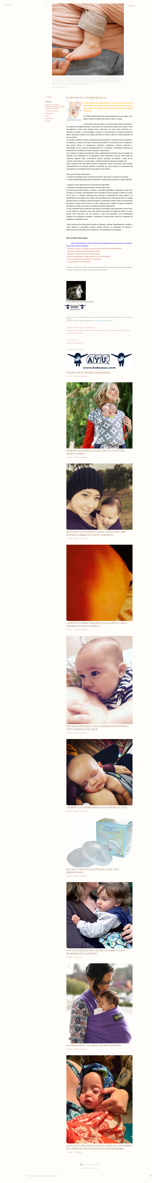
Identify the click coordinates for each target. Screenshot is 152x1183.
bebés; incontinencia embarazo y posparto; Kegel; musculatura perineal (54, 106)
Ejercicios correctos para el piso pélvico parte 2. (84, 254)
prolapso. (48, 121)
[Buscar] (131, 5)
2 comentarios (78, 1152)
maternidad (49, 113)
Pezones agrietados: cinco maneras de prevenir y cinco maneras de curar (97, 728)
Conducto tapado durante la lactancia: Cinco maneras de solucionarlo (96, 625)
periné (47, 116)
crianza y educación (51, 111)
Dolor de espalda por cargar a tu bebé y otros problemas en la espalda (95, 952)
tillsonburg (95, 1168)
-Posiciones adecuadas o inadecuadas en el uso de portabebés (88, 256)
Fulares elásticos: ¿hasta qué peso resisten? (93, 1045)
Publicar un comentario (74, 343)
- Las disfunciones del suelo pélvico (78, 262)
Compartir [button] (48, 97)
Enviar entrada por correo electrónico (84, 327)
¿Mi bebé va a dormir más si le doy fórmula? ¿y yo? (96, 807)
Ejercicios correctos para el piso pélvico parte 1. (84, 251)
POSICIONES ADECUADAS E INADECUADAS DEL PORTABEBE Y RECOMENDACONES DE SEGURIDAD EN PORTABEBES (99, 1147)
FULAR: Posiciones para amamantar (88, 372)
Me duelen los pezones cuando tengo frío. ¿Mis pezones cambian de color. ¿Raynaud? (95, 533)
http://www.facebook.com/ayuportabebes (101, 320)
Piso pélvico (49, 118)
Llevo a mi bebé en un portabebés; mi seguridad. (84, 259)
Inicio (54, 87)
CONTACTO (62, 87)
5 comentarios (78, 957)
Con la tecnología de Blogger (89, 1164)
